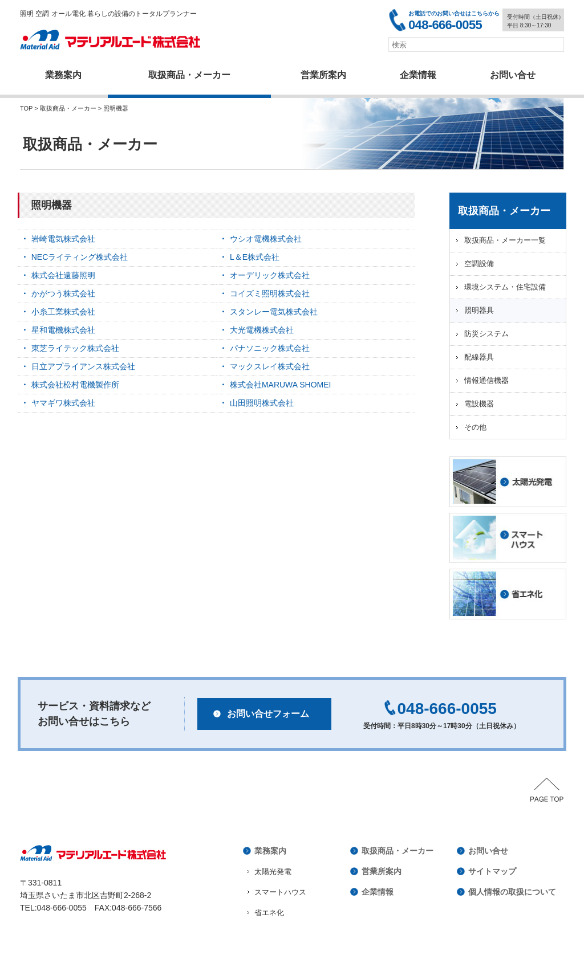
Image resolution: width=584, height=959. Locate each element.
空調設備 (479, 263)
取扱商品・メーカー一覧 (505, 240)
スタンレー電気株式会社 (274, 311)
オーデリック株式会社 (270, 275)
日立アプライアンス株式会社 (83, 366)
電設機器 (479, 403)
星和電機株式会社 (63, 329)
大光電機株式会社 (262, 329)
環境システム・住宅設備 (505, 287)
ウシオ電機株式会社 (266, 238)
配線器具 (479, 357)
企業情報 (418, 75)
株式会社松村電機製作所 (75, 384)
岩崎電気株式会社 (63, 238)
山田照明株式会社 (262, 402)
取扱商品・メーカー (189, 75)
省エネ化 (269, 912)
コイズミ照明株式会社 (270, 293)
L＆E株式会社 (254, 257)
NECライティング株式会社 (79, 257)
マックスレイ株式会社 (270, 366)
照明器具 (479, 310)
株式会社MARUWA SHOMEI (280, 384)
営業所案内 (323, 75)
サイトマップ (492, 871)
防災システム (486, 333)
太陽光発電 (272, 871)
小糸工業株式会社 (63, 311)
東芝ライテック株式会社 (75, 348)
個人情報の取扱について (512, 891)
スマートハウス (280, 892)
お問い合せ (488, 850)
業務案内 (63, 75)
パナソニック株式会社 (270, 348)
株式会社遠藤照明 (63, 275)
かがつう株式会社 (63, 293)
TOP (26, 108)
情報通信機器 (486, 380)
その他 (475, 427)
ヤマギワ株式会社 (63, 402)
